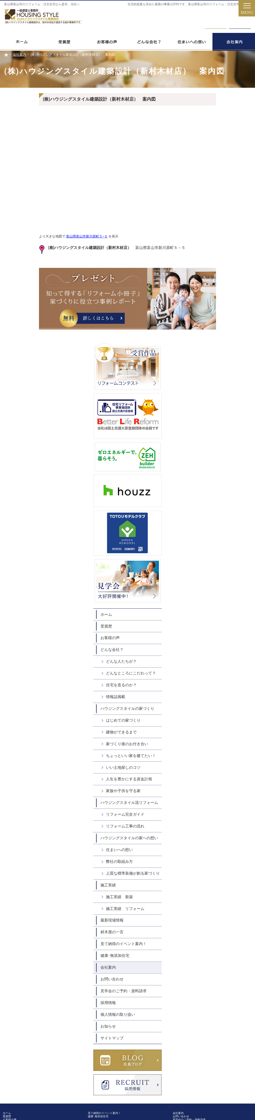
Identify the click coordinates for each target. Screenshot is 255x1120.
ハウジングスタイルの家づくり (222, 444)
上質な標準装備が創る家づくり (225, 628)
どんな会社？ (208, 378)
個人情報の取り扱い (214, 771)
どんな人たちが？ (217, 390)
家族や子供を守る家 (219, 533)
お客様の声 (206, 366)
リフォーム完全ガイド (221, 562)
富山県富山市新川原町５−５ (52, 236)
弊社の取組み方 (215, 614)
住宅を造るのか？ (217, 418)
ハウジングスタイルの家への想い (222, 588)
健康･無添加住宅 (211, 713)
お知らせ (204, 783)
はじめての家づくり (219, 458)
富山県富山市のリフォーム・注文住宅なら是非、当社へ (42, 4)
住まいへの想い (215, 602)
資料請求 (240, 20)
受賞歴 (202, 354)
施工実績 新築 (215, 654)
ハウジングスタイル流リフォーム (218, 547)
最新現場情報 (208, 677)
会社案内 (204, 724)
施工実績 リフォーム (221, 666)
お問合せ (216, 20)
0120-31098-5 (164, 20)
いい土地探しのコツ (219, 510)
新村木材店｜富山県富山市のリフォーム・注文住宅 (187, 1094)
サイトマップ (208, 795)
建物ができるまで (217, 470)
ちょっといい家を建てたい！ (223, 496)
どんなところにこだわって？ (223, 404)
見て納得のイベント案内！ (220, 701)
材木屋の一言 (208, 689)
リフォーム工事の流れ (221, 574)
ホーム (202, 343)
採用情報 (204, 760)
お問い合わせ (208, 736)
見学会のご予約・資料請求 (220, 748)
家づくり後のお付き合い (223, 482)
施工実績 (204, 642)
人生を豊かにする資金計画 (225, 522)
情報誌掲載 (212, 430)
